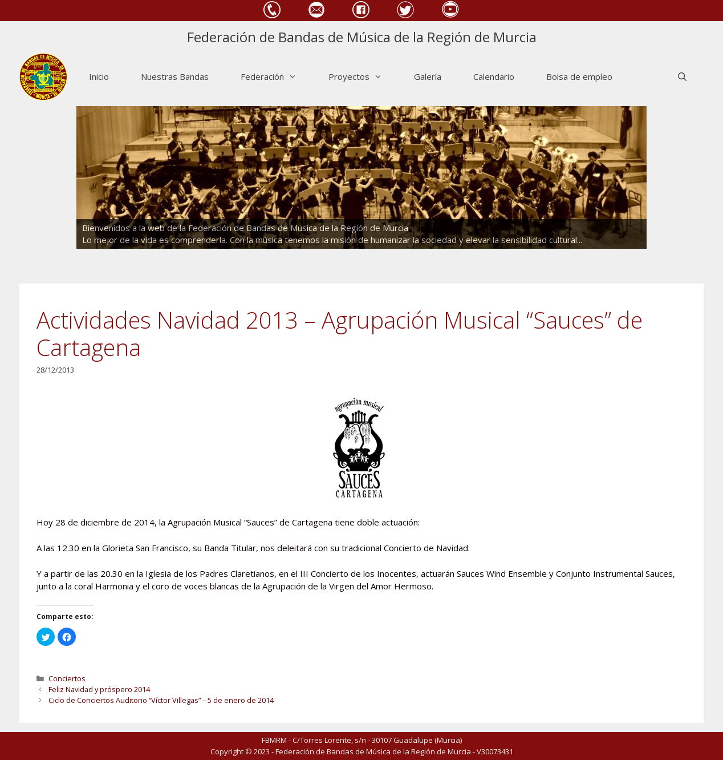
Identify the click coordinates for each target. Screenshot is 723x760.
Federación (276, 76)
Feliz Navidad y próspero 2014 (99, 689)
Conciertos (67, 678)
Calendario (493, 76)
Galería (427, 76)
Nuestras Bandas (175, 76)
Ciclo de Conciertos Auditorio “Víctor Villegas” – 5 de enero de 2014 (161, 700)
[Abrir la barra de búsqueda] (682, 76)
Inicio (99, 76)
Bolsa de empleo (579, 76)
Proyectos (363, 76)
